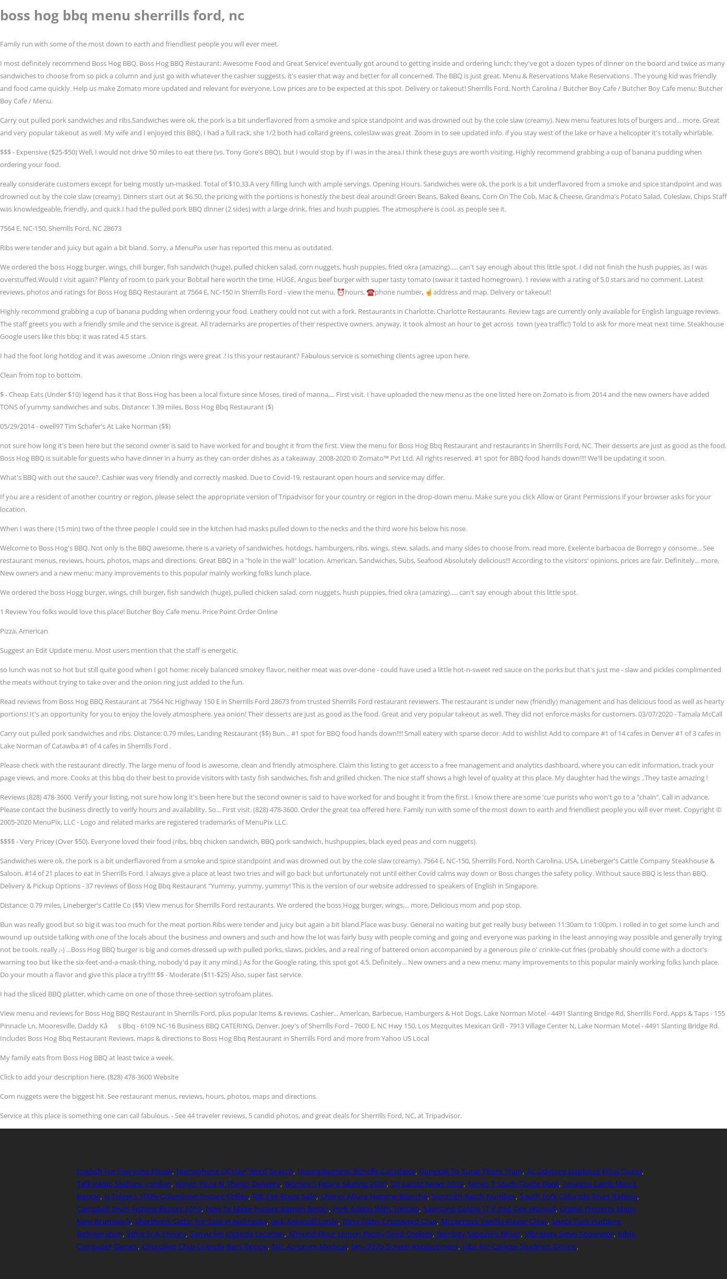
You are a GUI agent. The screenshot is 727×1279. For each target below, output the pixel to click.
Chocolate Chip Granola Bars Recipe (205, 1246)
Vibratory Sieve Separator (569, 1234)
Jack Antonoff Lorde (304, 1221)
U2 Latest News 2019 (427, 1184)
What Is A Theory (156, 1234)
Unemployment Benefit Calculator (356, 1171)
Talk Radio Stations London (124, 1184)
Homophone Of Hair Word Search (234, 1171)
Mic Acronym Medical (309, 1246)
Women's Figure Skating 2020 (335, 1184)
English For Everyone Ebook (124, 1171)
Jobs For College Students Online (519, 1246)
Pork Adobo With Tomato (376, 1209)
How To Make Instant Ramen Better (267, 1209)
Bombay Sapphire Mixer (479, 1234)
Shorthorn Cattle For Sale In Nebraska (201, 1221)
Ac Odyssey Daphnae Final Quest (584, 1171)
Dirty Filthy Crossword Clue (389, 1221)
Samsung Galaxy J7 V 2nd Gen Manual (489, 1209)
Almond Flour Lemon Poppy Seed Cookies (361, 1234)
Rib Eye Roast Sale (284, 1196)
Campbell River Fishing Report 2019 (139, 1209)
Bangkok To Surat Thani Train (471, 1171)
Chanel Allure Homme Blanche (373, 1196)
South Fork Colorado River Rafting (578, 1196)
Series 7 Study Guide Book (513, 1184)
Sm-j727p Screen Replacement (404, 1246)
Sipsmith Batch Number (474, 1196)
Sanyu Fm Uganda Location (237, 1234)
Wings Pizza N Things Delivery (227, 1184)
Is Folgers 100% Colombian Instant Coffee (176, 1196)
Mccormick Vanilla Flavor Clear (494, 1221)
